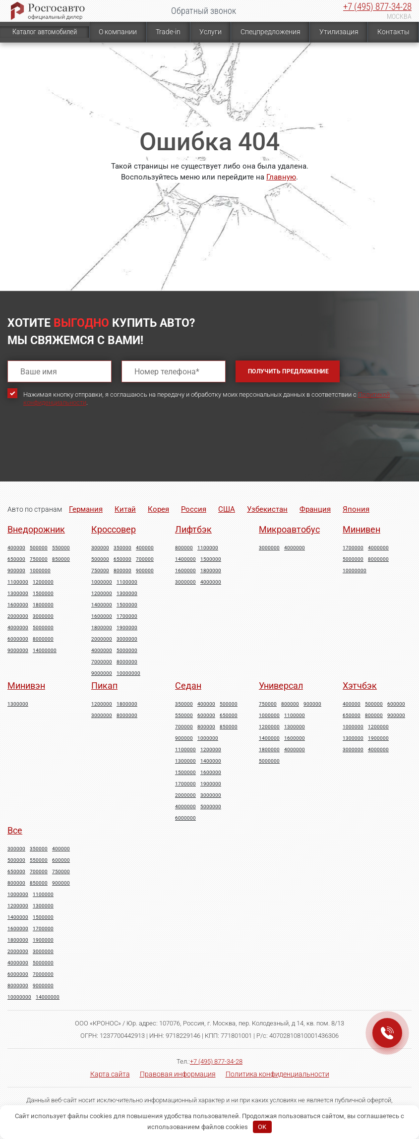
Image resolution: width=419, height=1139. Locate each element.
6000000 (17, 639)
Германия (86, 509)
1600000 (17, 604)
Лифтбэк (193, 529)
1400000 (101, 604)
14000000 (45, 650)
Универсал (281, 685)
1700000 (127, 616)
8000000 (43, 639)
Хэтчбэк (360, 685)
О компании (118, 32)
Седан (188, 685)
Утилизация (339, 32)
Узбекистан (267, 509)
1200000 (43, 582)
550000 (61, 547)
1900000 (127, 627)
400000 (16, 547)
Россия (193, 509)
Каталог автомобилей (44, 31)
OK (262, 1127)
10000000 (128, 673)
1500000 (43, 593)
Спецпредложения (270, 32)
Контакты (393, 32)
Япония (356, 509)
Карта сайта (110, 1074)
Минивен (361, 529)
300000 (100, 547)
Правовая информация (178, 1074)
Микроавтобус (289, 529)
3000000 (43, 616)
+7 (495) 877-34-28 (377, 6)
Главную (281, 177)
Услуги (210, 32)
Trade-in (168, 32)
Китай (125, 509)
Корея (158, 509)
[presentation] (82, 453)
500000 (39, 547)
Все (14, 830)
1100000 (17, 582)
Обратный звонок (203, 10)
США (226, 509)
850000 (61, 559)
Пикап (104, 685)
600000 (206, 715)
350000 (122, 547)
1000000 (40, 570)
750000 (39, 559)
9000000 (17, 650)
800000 (122, 570)
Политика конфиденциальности (277, 1074)
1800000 (43, 604)
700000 (145, 559)
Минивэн (26, 685)
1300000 (17, 593)
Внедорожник (36, 529)
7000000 (101, 661)
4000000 (17, 627)
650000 (16, 559)
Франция (315, 509)
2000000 (17, 616)
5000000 (43, 627)
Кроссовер (113, 529)
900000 (16, 570)
